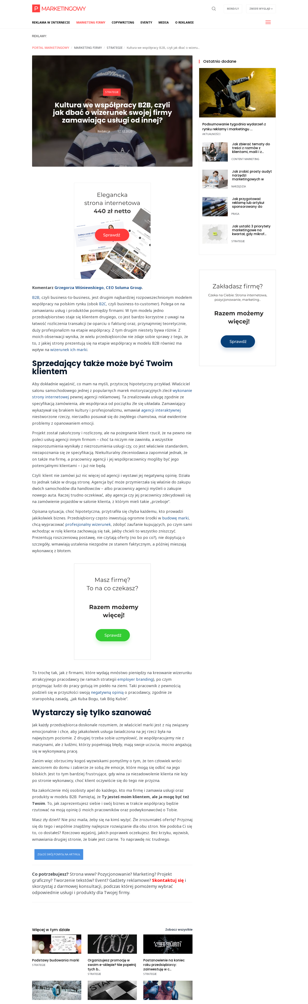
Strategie (111, 92)
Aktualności (211, 134)
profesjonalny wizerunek (88, 524)
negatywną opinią (107, 692)
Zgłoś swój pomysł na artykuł (58, 854)
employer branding (135, 679)
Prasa (235, 214)
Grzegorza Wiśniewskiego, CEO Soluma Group (98, 287)
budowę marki (175, 518)
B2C (102, 303)
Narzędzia (238, 186)
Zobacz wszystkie (178, 929)
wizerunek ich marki (68, 349)
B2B (35, 297)
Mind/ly (233, 8)
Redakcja (104, 131)
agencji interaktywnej (161, 410)
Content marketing (245, 159)
